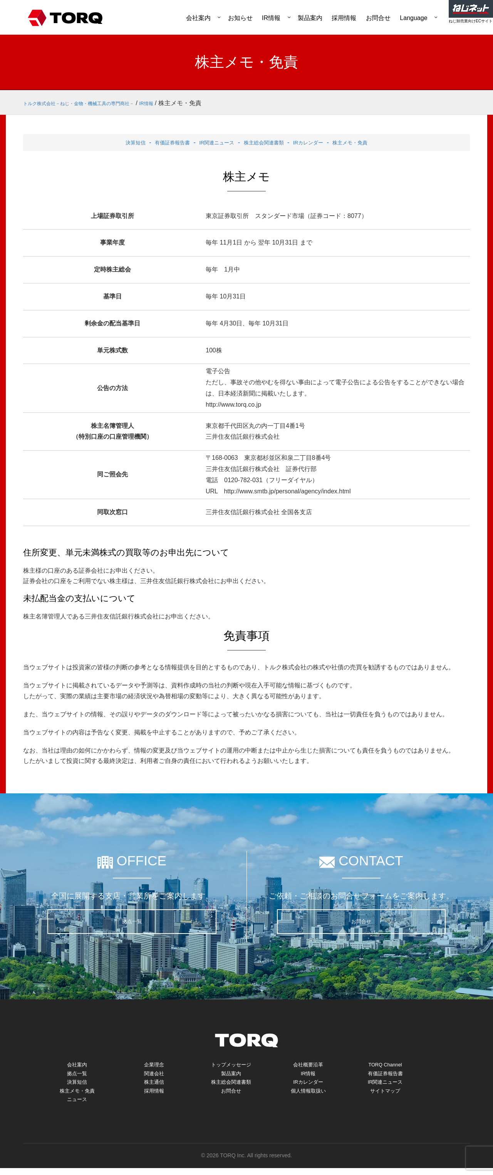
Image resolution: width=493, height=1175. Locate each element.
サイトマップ (385, 1095)
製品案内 (310, 18)
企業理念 (154, 1065)
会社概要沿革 (308, 1065)
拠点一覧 (132, 921)
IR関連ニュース (211, 142)
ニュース (77, 1106)
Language (413, 18)
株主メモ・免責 (368, 142)
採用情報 (344, 18)
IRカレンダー (318, 142)
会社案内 (198, 18)
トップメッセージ (231, 1065)
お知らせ (240, 18)
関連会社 (154, 1075)
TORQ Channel (385, 1065)
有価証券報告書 (158, 142)
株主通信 (154, 1085)
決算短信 (115, 142)
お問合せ (378, 18)
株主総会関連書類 (266, 142)
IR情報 (271, 18)
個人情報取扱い (308, 1095)
